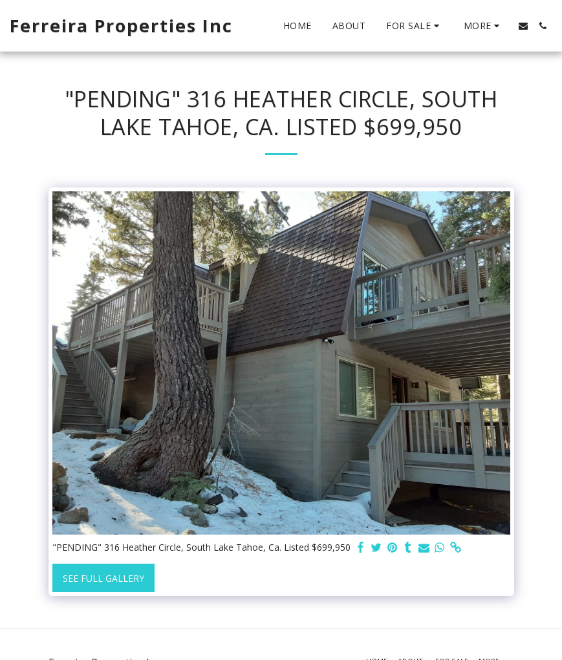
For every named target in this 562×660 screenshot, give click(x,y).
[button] (414, 26)
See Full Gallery (103, 578)
